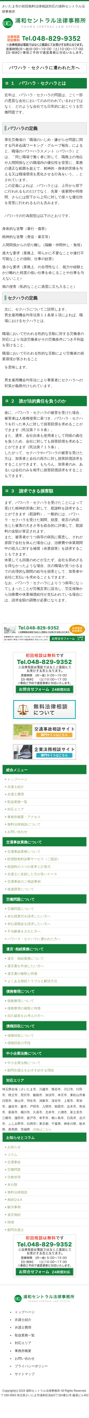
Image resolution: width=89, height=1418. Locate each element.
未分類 (12, 1184)
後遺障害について (20, 889)
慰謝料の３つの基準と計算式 (29, 867)
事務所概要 (23, 1351)
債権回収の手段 (19, 1043)
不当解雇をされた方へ (24, 931)
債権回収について (20, 1035)
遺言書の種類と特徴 (22, 973)
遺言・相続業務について (25, 958)
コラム (12, 1155)
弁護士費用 (15, 794)
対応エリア (15, 809)
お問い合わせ (17, 832)
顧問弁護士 (15, 1230)
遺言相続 (14, 1215)
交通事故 (14, 1162)
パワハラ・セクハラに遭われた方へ (34, 939)
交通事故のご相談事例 (24, 881)
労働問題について (20, 909)
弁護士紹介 (15, 787)
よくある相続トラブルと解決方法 (32, 981)
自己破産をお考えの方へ (25, 1016)
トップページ (17, 779)
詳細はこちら (42, 1129)
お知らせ (14, 1147)
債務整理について (20, 1001)
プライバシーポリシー (31, 1366)
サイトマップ (25, 1374)
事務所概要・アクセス (24, 817)
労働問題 (14, 1169)
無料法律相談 (17, 1192)
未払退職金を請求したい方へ (29, 924)
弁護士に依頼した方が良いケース (32, 874)
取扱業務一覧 (17, 802)
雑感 (10, 1222)
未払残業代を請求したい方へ (29, 916)
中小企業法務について (24, 1063)
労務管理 (14, 1177)
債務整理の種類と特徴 (24, 1008)
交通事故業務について (24, 851)
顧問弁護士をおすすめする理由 (30, 1070)
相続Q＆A (14, 1200)
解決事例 (14, 1207)
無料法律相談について (24, 824)
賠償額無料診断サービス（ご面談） (34, 859)
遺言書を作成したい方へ (25, 966)
